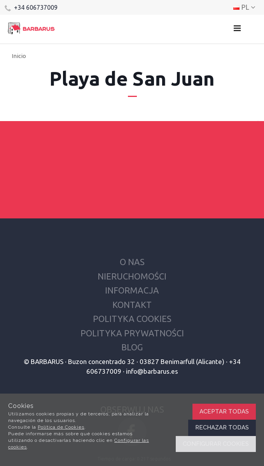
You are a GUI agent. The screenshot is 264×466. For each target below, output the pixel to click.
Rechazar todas (222, 427)
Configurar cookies (216, 443)
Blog (132, 347)
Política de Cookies (61, 427)
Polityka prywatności (132, 333)
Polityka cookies (132, 319)
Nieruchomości (132, 276)
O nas (132, 262)
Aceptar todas (224, 411)
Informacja (132, 290)
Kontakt (132, 304)
